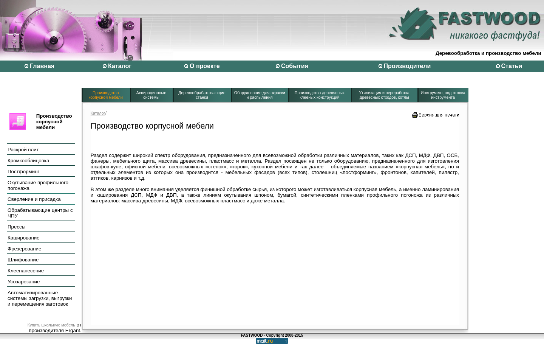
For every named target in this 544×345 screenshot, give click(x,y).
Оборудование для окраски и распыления (259, 94)
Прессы (16, 227)
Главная (42, 66)
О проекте (205, 66)
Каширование (24, 238)
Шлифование (23, 260)
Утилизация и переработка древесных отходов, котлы (384, 94)
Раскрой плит (23, 149)
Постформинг (23, 171)
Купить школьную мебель (51, 325)
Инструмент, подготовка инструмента (443, 94)
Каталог (119, 66)
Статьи (511, 66)
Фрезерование (24, 249)
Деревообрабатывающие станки (202, 94)
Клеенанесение (26, 271)
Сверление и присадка (34, 199)
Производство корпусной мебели (105, 94)
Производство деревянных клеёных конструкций (320, 94)
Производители (407, 66)
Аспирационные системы (151, 94)
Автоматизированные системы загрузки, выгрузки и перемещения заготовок (40, 298)
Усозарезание (24, 281)
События (294, 66)
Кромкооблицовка (28, 160)
